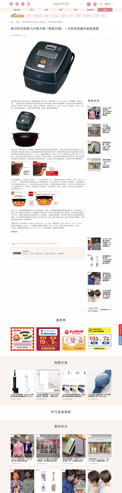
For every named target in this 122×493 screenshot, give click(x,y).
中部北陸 (87, 16)
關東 (47, 16)
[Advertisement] (101, 68)
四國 (78, 16)
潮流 (31, 10)
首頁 (12, 22)
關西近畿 (38, 16)
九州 (70, 16)
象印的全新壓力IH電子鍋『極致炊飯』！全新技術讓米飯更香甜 (42, 22)
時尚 (75, 10)
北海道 (55, 16)
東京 (28, 16)
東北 (103, 16)
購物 (105, 10)
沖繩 (63, 16)
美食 (61, 10)
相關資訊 (14, 231)
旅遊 (46, 10)
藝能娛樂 (90, 10)
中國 (96, 16)
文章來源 (25, 251)
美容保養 (17, 10)
